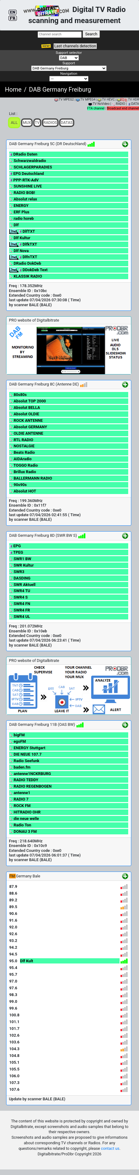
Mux (26, 122)
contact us (110, 1148)
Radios (50, 122)
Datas (67, 122)
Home (13, 89)
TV (37, 122)
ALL (14, 122)
